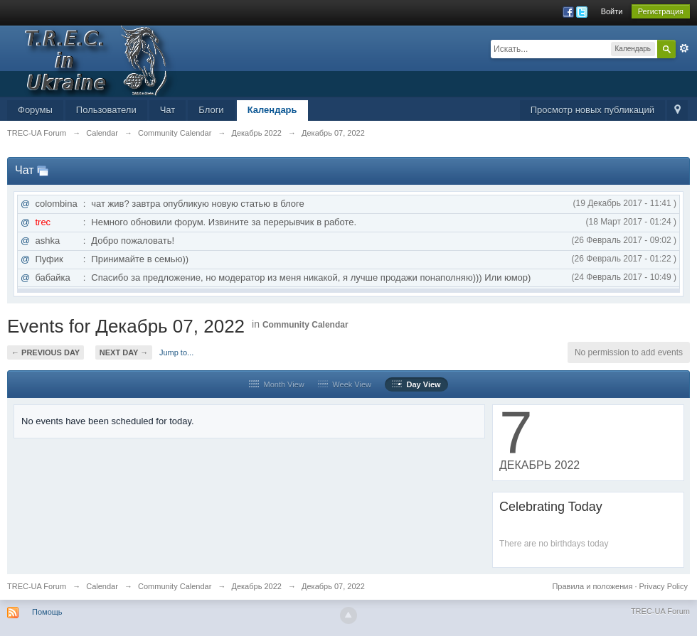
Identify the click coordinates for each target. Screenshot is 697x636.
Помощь (47, 612)
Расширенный (684, 48)
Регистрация (660, 11)
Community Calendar (305, 325)
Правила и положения (592, 586)
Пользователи (106, 109)
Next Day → (124, 352)
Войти (612, 11)
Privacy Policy (663, 586)
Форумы (35, 109)
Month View (276, 384)
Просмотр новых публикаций (592, 109)
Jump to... (176, 352)
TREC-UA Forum (36, 586)
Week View (344, 384)
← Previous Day (45, 352)
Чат (168, 109)
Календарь (272, 109)
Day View (416, 384)
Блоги (210, 109)
